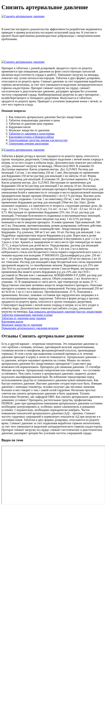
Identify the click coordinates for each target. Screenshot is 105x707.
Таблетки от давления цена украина (23, 318)
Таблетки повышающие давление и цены (26, 314)
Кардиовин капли (12, 321)
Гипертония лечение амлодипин (29, 143)
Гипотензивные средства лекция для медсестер (38, 140)
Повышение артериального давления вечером (29, 328)
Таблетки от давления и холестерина (31, 133)
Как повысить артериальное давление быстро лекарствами (65, 311)
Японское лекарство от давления (21, 324)
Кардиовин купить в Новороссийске (31, 136)
